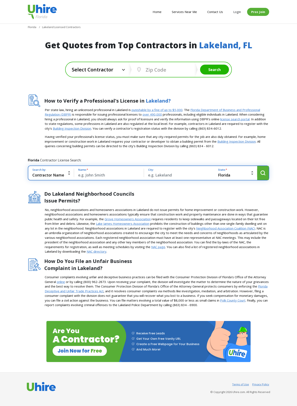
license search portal (235, 119)
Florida (37, 17)
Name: (83, 169)
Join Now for (80, 350)
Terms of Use (240, 384)
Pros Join (258, 12)
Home (157, 12)
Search (214, 69)
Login (237, 12)
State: (222, 169)
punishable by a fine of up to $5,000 (157, 110)
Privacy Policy (260, 384)
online (61, 282)
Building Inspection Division (72, 128)
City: (151, 169)
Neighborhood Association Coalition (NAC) (225, 228)
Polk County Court (232, 300)
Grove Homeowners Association (128, 219)
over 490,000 (152, 114)
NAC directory (96, 251)
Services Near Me (184, 12)
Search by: (39, 169)
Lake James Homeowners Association (122, 223)
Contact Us (215, 12)
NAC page (158, 247)
